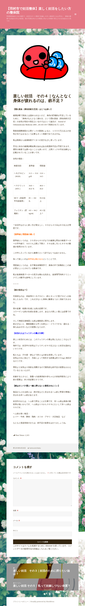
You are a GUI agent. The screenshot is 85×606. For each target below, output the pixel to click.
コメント (17, 478)
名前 (15, 510)
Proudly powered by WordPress (42, 601)
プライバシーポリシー (20, 601)
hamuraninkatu (35, 448)
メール (16, 520)
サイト (15, 530)
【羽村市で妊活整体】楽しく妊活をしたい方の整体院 (38, 10)
